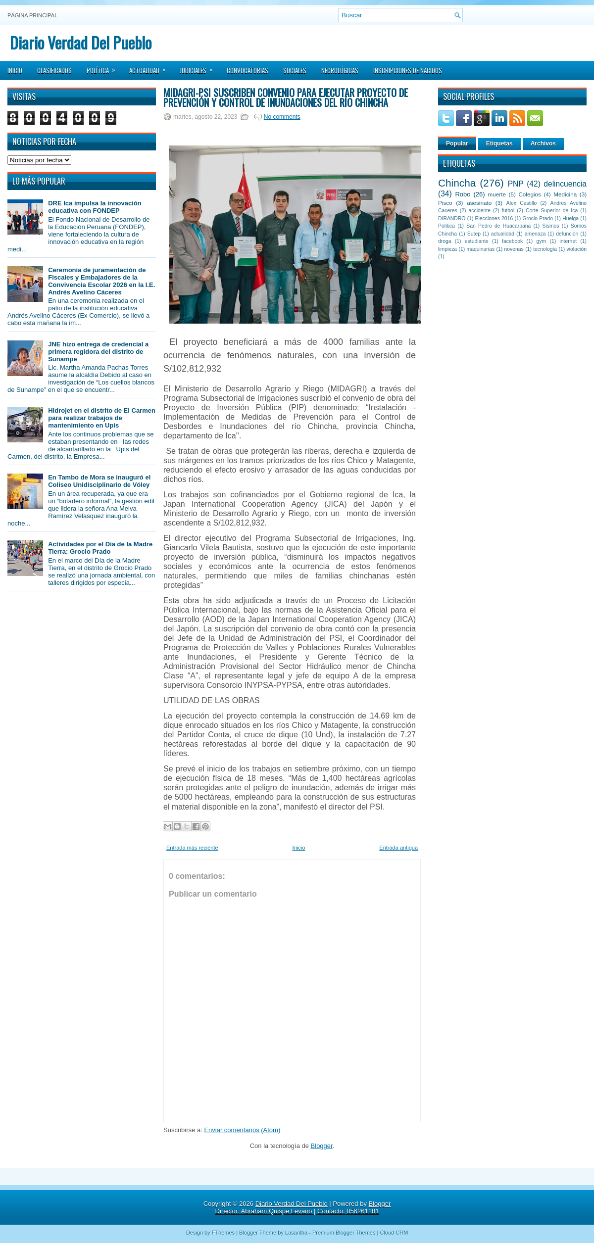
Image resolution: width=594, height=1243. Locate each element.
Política (104, 67)
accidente (480, 210)
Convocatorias (247, 70)
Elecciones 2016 (494, 218)
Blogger (322, 1145)
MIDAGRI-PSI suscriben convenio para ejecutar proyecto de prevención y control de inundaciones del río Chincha (285, 97)
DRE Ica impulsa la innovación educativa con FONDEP (95, 206)
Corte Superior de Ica (552, 210)
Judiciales (199, 67)
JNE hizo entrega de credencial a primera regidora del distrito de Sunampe (98, 351)
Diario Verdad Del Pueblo (80, 42)
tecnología (545, 249)
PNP (516, 184)
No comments (282, 116)
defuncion (567, 234)
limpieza (447, 249)
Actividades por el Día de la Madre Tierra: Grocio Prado (100, 547)
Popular (457, 143)
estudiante (477, 241)
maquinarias (481, 249)
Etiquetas (499, 143)
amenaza (535, 234)
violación (577, 249)
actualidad (502, 234)
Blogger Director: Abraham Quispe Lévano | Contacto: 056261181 (303, 1207)
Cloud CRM (394, 1233)
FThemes (223, 1233)
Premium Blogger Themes (344, 1233)
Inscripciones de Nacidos (407, 70)
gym (541, 241)
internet (568, 241)
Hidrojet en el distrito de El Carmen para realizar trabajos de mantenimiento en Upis (101, 418)
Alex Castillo (521, 203)
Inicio (14, 70)
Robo (462, 194)
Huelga (570, 218)
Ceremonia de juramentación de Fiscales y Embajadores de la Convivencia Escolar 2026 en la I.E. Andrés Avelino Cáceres (101, 281)
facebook (512, 241)
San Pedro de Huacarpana (498, 226)
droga (444, 241)
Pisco (445, 202)
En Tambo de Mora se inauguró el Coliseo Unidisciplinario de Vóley (99, 481)
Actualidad (150, 67)
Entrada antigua (398, 848)
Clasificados (54, 70)
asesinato (479, 202)
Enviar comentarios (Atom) (242, 1130)
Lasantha (296, 1233)
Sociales (294, 70)
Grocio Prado (537, 218)
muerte (497, 194)
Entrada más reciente (192, 848)
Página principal (32, 15)
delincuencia (565, 184)
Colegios (529, 194)
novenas (514, 249)
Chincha (457, 183)
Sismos (550, 226)
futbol (508, 210)
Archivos (543, 143)
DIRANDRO (451, 218)
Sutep (474, 234)
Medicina (565, 194)
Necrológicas (339, 70)
